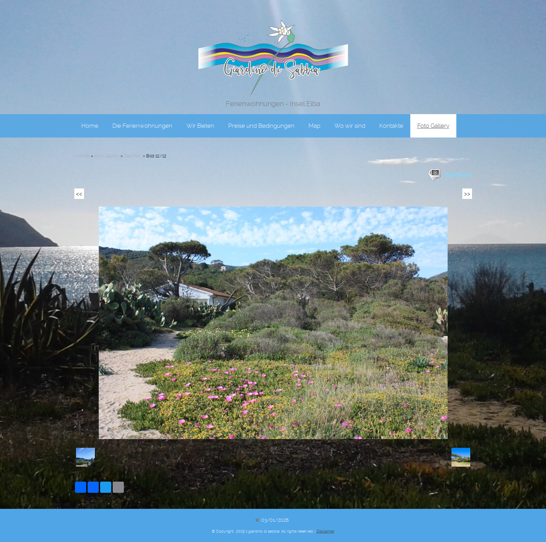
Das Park (133, 155)
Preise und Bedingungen (261, 121)
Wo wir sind (349, 121)
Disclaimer (325, 531)
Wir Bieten (200, 121)
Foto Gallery (433, 121)
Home (89, 121)
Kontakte (391, 121)
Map (314, 121)
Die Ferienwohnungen (142, 121)
